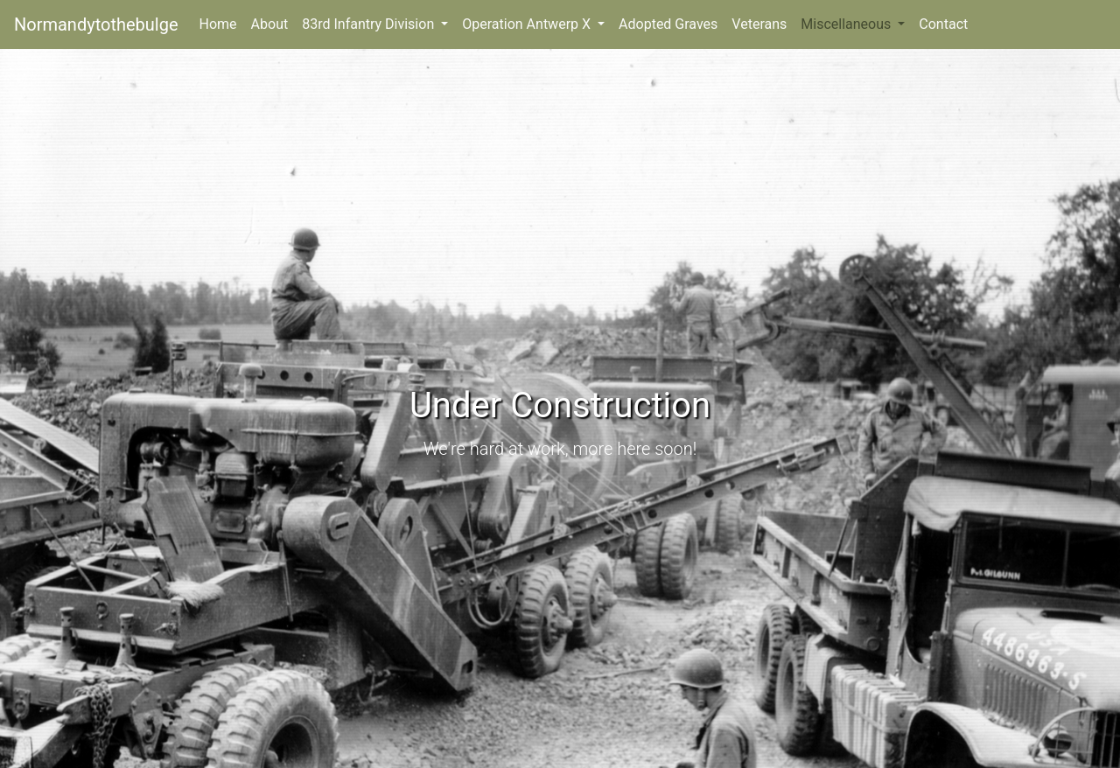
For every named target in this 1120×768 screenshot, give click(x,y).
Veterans (759, 24)
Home (222, 22)
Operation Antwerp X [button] (528, 24)
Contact (943, 24)
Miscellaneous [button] (847, 24)
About (270, 24)
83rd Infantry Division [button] (370, 24)
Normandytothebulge (96, 24)
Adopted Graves (668, 24)
